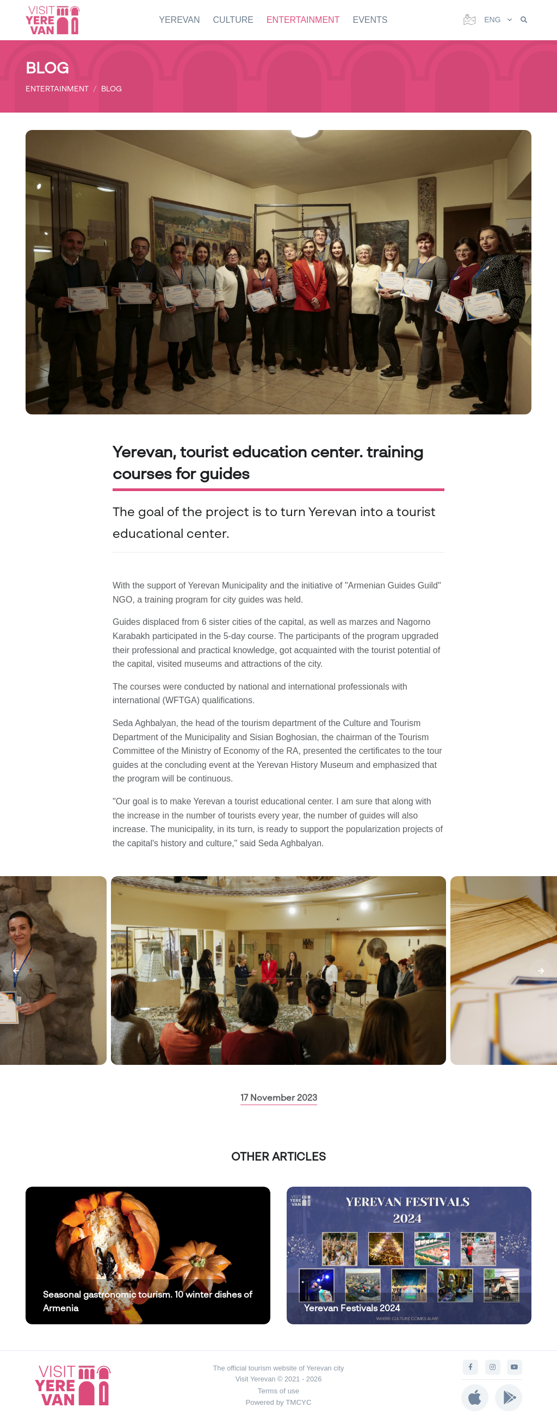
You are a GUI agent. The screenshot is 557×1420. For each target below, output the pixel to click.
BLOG (111, 88)
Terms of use (278, 1391)
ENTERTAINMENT (303, 19)
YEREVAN (179, 19)
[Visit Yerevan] (58, 19)
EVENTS (369, 19)
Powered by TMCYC (278, 1402)
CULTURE (233, 19)
